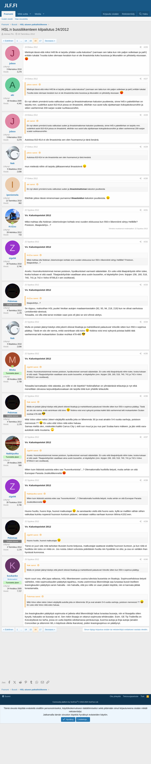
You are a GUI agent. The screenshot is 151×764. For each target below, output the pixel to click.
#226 (146, 47)
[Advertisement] (76, 656)
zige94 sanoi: (33, 367)
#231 (146, 210)
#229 (146, 147)
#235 (146, 354)
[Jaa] (141, 47)
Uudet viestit (7, 19)
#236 (146, 396)
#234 (146, 322)
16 (35, 41)
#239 (146, 521)
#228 (146, 115)
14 (26, 41)
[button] (30, 14)
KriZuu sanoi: (33, 255)
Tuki (142, 696)
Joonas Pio (9, 34)
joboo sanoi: (32, 84)
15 (31, 41)
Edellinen (9, 41)
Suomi (6, 696)
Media (38, 14)
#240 (146, 559)
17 (40, 41)
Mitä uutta (23, 14)
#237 (146, 437)
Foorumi (8, 14)
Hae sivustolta (21, 19)
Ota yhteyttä (115, 696)
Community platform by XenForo (75, 702)
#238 (146, 480)
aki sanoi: (31, 121)
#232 (146, 242)
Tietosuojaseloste (130, 696)
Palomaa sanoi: (34, 596)
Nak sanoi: (31, 402)
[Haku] (143, 14)
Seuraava (49, 41)
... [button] (21, 41)
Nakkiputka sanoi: (35, 494)
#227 (146, 79)
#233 (146, 285)
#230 (146, 178)
